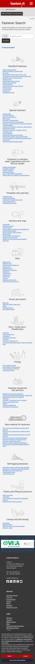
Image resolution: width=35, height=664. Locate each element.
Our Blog (9, 620)
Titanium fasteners (8, 170)
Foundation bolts (7, 196)
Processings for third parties (10, 407)
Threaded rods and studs (9, 203)
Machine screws (7, 79)
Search (7, 41)
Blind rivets (6, 303)
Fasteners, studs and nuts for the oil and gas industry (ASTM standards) (17, 124)
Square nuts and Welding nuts (11, 265)
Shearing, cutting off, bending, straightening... (15, 443)
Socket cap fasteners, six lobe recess (13, 71)
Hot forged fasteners (8, 115)
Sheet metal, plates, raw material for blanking (15, 438)
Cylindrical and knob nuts (10, 280)
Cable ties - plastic (8, 528)
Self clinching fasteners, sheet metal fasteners (15, 136)
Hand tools (6, 398)
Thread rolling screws (8, 474)
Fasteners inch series (8, 92)
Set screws (6, 73)
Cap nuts (5, 278)
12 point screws (7, 89)
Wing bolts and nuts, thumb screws (12, 78)
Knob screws (6, 91)
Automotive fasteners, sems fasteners (13, 122)
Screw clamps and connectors (11, 369)
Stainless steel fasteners (9, 167)
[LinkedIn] (14, 582)
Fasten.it (17, 0)
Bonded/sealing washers (9, 231)
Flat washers (6, 224)
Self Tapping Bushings (9, 309)
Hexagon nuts (6, 262)
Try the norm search (8, 47)
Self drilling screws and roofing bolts (12, 470)
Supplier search (10, 9)
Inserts (4, 306)
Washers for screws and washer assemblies (15, 239)
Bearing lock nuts (7, 268)
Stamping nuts (7, 267)
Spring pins (6, 333)
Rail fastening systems (9, 128)
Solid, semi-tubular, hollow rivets (11, 304)
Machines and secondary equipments (13, 394)
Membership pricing (12, 628)
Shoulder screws (7, 88)
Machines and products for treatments (13, 397)
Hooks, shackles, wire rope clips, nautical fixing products (15, 499)
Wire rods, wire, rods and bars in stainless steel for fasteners (16, 432)
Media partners (11, 622)
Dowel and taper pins (8, 334)
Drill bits (5, 403)
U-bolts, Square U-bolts (9, 201)
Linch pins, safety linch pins (10, 341)
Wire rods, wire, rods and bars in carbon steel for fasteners (16, 429)
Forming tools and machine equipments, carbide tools (17, 395)
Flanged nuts (6, 277)
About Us (9, 618)
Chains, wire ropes (8, 495)
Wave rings (6, 241)
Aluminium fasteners (8, 172)
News (8, 624)
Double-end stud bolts (9, 198)
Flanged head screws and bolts (11, 81)
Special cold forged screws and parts (13, 135)
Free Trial (9, 597)
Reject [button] (9, 656)
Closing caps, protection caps (11, 281)
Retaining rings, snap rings (10, 237)
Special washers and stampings (11, 236)
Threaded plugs (7, 273)
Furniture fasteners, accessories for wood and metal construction (17, 139)
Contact (8, 630)
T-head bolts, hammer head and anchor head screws (17, 76)
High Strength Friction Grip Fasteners (13, 86)
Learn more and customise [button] (17, 660)
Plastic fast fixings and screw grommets (14, 526)
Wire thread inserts (8, 308)
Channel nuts (6, 275)
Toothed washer (7, 227)
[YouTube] (21, 582)
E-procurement (10, 599)
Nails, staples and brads (9, 365)
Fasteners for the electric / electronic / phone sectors (17, 127)
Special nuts (6, 272)
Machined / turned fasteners (10, 120)
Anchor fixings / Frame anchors (11, 367)
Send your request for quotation (12, 13)
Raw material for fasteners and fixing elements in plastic (16, 445)
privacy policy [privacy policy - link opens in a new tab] (27, 636)
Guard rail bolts (7, 114)
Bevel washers (7, 234)
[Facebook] (7, 582)
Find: (5, 36)
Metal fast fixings (7, 524)
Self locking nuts (7, 263)
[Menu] (31, 3)
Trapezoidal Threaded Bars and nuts (13, 200)
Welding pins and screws (9, 83)
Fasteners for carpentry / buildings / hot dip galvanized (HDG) (15, 131)
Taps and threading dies (9, 405)
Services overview (12, 595)
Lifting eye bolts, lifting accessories (12, 501)
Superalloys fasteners (9, 169)
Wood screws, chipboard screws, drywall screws (16, 469)
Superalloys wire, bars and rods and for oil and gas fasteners (16, 435)
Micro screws (6, 119)
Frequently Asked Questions (15, 626)
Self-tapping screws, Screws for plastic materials (16, 467)
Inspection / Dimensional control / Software (15, 400)
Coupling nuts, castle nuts (10, 270)
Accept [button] (25, 656)
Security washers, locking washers (12, 232)
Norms (8, 603)
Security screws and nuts (9, 117)
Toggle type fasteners (8, 370)
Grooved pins (6, 336)
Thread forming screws (9, 472)
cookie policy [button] (4, 643)
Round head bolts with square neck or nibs (14, 74)
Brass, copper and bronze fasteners (12, 174)
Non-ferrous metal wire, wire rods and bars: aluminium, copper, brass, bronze (14, 440)
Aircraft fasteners (7, 133)
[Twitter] (11, 582)
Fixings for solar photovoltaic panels (13, 141)
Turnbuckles (6, 497)
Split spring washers (8, 226)
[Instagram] (18, 582)
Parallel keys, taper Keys (9, 338)
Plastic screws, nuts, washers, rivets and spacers (16, 175)
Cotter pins (6, 339)
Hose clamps (6, 523)
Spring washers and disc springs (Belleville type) (16, 229)
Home (2, 9)
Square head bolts (8, 84)
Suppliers (9, 606)
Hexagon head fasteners (9, 70)
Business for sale (11, 607)
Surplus (8, 601)
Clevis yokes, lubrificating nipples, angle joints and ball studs (17, 343)
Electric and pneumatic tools (10, 402)
